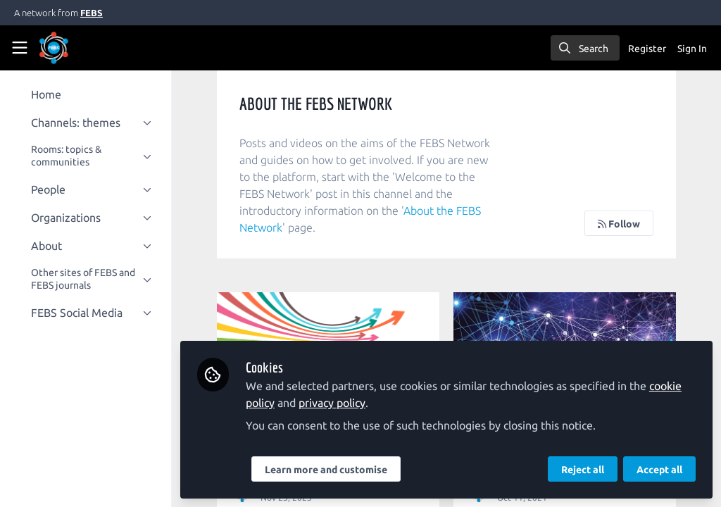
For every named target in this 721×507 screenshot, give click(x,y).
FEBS (91, 13)
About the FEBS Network (311, 227)
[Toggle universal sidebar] (19, 48)
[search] (585, 48)
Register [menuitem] (647, 48)
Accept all (659, 469)
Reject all (582, 469)
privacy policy (340, 402)
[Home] (73, 48)
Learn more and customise (334, 469)
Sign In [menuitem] (692, 48)
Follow (619, 224)
